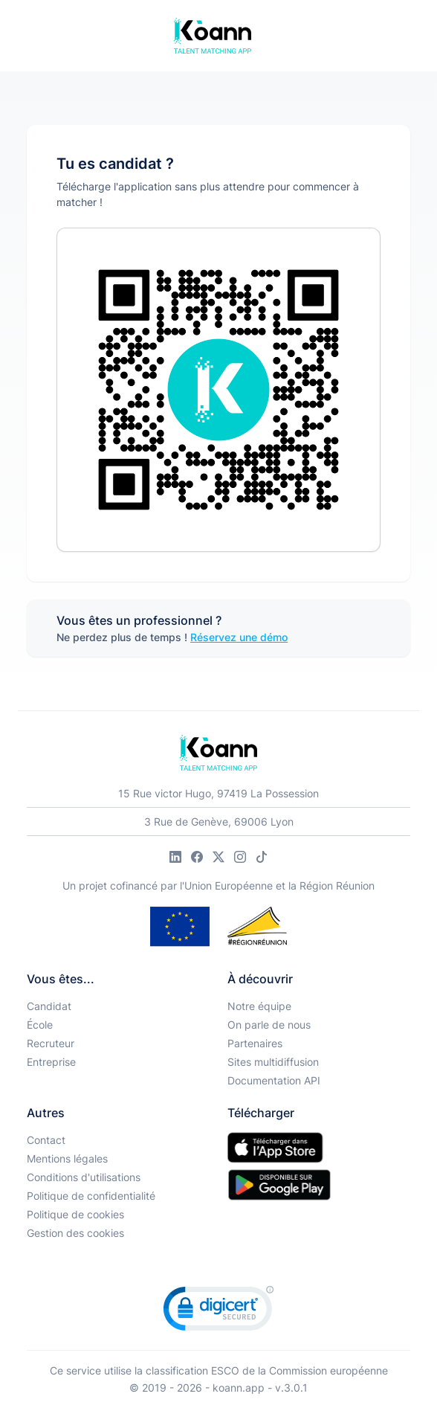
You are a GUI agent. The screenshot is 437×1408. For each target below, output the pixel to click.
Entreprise (51, 1061)
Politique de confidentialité (91, 1195)
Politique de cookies (75, 1214)
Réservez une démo (239, 637)
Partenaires (254, 1043)
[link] (218, 1311)
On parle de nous (269, 1024)
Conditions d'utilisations (83, 1177)
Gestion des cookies (75, 1233)
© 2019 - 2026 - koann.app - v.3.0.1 (218, 1387)
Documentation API (273, 1080)
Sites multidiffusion (273, 1061)
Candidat (49, 1006)
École (40, 1024)
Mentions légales (67, 1158)
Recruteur (50, 1043)
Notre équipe (259, 1006)
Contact (46, 1140)
